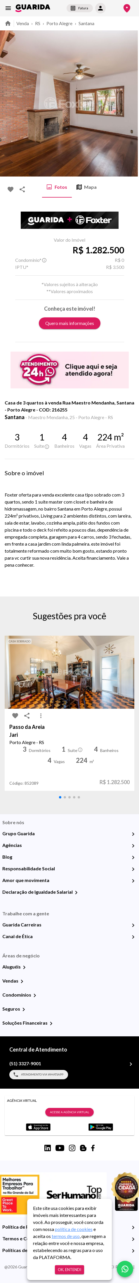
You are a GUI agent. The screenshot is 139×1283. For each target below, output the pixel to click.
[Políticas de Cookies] (133, 1250)
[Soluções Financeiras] (51, 1023)
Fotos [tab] (57, 187)
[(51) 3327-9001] (130, 1064)
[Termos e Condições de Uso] (133, 1239)
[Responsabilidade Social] (133, 869)
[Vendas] (21, 981)
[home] (32, 8)
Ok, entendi (69, 1269)
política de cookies (74, 1229)
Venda (22, 23)
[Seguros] (23, 1009)
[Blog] (133, 857)
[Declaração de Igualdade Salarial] (76, 892)
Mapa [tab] (86, 187)
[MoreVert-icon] (41, 716)
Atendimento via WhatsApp (38, 1074)
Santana (86, 23)
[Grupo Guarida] (133, 834)
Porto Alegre (59, 23)
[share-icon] (22, 189)
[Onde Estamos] (126, 8)
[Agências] (133, 845)
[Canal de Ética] (133, 936)
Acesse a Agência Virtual (69, 1112)
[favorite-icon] (10, 189)
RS (37, 23)
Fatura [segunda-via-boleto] (80, 8)
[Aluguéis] (24, 967)
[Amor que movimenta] (133, 880)
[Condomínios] (34, 995)
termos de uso (66, 1236)
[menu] (8, 8)
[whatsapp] (125, 1269)
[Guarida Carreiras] (133, 925)
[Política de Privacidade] (133, 1227)
